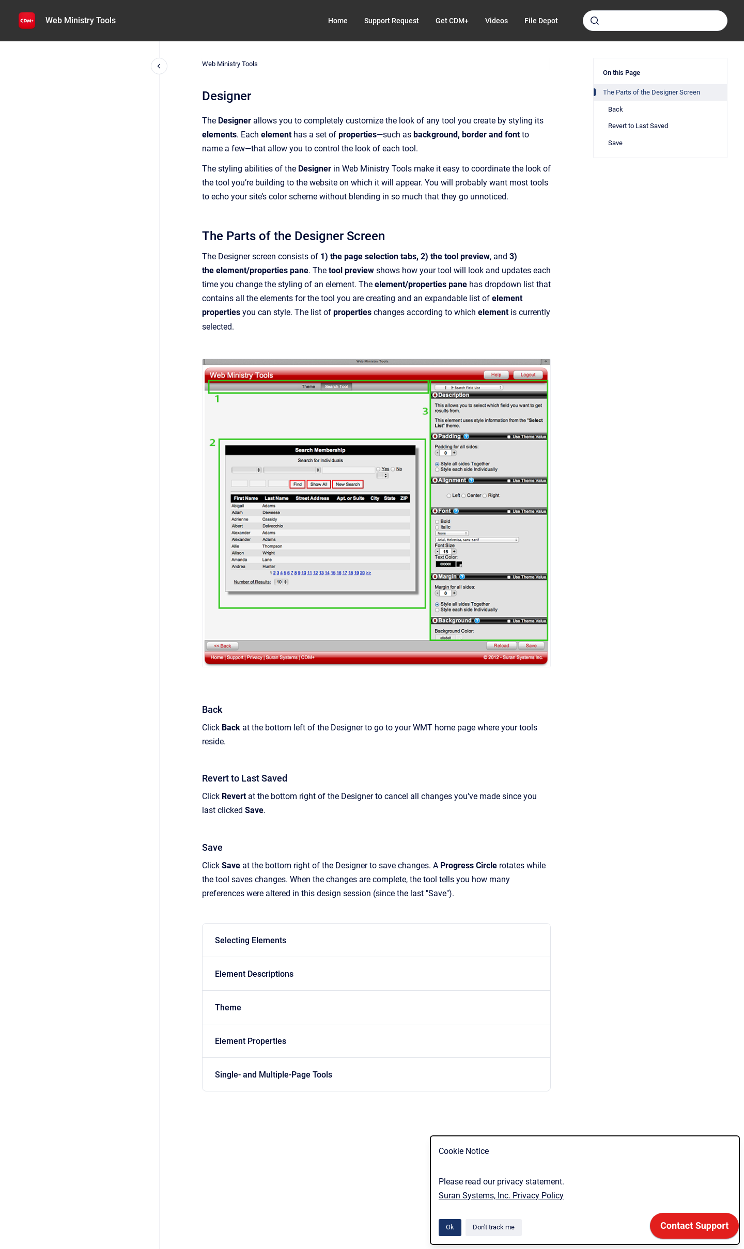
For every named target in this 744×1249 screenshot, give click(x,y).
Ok (450, 1227)
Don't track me (494, 1227)
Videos (496, 21)
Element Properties (250, 1041)
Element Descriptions (254, 974)
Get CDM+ (452, 21)
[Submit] (594, 20)
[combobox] (655, 20)
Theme (228, 1007)
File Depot (541, 21)
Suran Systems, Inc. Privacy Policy (501, 1195)
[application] (694, 1228)
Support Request (391, 21)
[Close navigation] (159, 66)
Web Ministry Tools (80, 20)
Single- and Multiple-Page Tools (273, 1075)
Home (338, 21)
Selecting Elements (250, 940)
